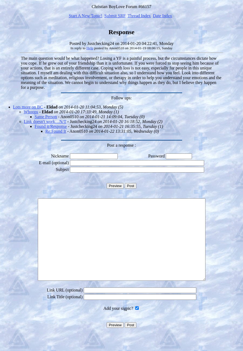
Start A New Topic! (85, 15)
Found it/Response (51, 126)
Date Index (162, 15)
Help (89, 48)
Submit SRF (115, 15)
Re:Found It (55, 131)
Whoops (31, 112)
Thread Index (139, 15)
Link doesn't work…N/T (45, 121)
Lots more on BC (28, 107)
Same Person (46, 116)
